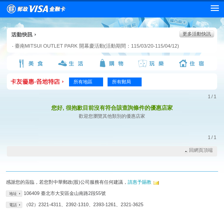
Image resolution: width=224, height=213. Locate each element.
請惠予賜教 (139, 182)
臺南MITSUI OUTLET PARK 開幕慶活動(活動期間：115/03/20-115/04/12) (72, 46)
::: (9, 24)
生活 (72, 63)
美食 (31, 63)
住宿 (192, 63)
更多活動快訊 (197, 33)
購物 (112, 63)
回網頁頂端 (201, 150)
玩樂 (152, 63)
